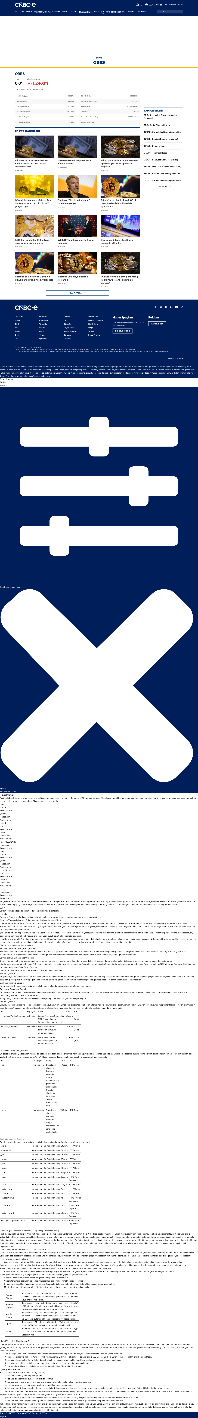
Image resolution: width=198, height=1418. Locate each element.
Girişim (42, 335)
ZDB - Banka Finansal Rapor (157, 125)
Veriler (42, 328)
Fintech (67, 317)
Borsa (65, 12)
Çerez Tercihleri (94, 335)
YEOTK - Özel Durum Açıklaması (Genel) (162, 166)
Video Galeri (93, 317)
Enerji (41, 331)
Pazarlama (4, 898)
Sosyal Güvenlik (70, 331)
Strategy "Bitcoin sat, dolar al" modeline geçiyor (74, 202)
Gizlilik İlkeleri (93, 324)
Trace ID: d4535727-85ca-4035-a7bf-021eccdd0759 (23, 1413)
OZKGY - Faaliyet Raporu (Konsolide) (161, 160)
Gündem (142, 12)
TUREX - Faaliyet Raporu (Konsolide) (161, 139)
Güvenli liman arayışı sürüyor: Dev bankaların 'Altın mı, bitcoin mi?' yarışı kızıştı (33, 203)
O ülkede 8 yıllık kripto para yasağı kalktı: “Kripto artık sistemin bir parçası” (120, 279)
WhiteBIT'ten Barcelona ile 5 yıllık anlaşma (76, 242)
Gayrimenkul (69, 328)
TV (65, 320)
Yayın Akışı (43, 324)
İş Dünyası (43, 339)
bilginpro (180, 359)
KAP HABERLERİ (153, 110)
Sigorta (132, 12)
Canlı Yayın (43, 320)
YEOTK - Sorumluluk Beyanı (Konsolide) (162, 173)
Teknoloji (67, 339)
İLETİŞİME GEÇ (157, 324)
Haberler (43, 317)
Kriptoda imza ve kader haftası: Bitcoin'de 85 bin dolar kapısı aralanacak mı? (31, 163)
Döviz (17, 324)
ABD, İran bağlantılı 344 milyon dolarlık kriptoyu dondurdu (32, 242)
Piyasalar (26, 12)
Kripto (17, 331)
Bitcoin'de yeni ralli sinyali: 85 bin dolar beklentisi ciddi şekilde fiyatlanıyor (119, 203)
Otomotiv (67, 324)
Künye (90, 328)
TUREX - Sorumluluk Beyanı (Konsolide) (162, 132)
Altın (73, 12)
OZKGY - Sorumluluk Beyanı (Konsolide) (162, 180)
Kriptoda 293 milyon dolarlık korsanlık (73, 278)
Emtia (17, 335)
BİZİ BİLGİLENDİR (122, 331)
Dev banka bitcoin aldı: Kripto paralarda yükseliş (117, 242)
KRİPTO (99, 58)
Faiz (16, 339)
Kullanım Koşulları (95, 320)
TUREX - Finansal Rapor (155, 146)
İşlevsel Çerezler (7, 795)
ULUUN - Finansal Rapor (155, 153)
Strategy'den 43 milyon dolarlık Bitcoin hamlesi (74, 162)
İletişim (91, 331)
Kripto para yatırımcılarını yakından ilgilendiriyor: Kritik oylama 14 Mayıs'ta (119, 163)
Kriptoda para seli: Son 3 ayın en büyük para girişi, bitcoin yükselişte (34, 278)
